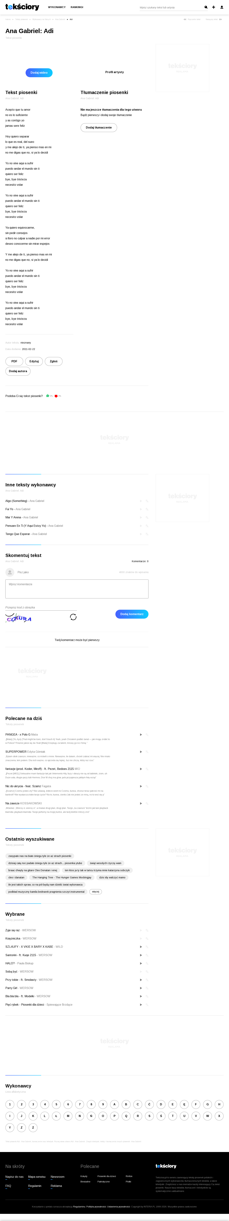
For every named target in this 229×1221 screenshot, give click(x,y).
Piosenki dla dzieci (107, 1176)
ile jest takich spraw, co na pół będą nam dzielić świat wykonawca (45, 884)
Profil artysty (114, 72)
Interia (8, 19)
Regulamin (34, 1185)
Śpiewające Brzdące (58, 1004)
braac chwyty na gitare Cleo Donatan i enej (32, 870)
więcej (95, 891)
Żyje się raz (12, 930)
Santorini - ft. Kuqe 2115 (21, 955)
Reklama (56, 1185)
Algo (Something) (16, 500)
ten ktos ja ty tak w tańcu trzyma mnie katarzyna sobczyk (97, 870)
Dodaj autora (18, 371)
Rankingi (77, 7)
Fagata (46, 786)
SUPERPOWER (15, 751)
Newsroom (57, 1176)
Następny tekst (214, 19)
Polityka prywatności (96, 1206)
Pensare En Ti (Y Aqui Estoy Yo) (25, 525)
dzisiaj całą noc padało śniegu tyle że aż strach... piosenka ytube (45, 863)
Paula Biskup (24, 963)
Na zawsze (12, 803)
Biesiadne (85, 1181)
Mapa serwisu (36, 1176)
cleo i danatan (16, 877)
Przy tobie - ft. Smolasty (21, 979)
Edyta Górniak (36, 751)
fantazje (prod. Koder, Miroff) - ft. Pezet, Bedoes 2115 (39, 768)
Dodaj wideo (39, 72)
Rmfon (129, 1176)
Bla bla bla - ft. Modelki (20, 996)
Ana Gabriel (60, 19)
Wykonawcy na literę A (41, 19)
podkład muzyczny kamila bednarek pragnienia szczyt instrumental (46, 891)
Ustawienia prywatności (118, 1206)
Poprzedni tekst (192, 19)
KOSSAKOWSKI (31, 803)
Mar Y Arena (13, 517)
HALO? (10, 963)
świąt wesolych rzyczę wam (105, 863)
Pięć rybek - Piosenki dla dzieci (25, 1004)
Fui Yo (9, 509)
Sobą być (11, 971)
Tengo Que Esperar (17, 534)
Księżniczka (13, 938)
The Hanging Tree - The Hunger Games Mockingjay (61, 877)
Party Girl (11, 988)
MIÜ (77, 768)
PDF (14, 361)
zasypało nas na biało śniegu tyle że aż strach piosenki (39, 856)
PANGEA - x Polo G (17, 734)
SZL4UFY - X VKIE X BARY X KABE (29, 946)
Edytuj (34, 361)
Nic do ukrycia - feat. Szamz (23, 786)
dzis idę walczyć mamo (112, 877)
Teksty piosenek (21, 19)
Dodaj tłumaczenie (99, 127)
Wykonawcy (57, 7)
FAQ (8, 1185)
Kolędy (84, 1176)
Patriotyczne (104, 1181)
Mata (34, 734)
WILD (58, 946)
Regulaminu (79, 1206)
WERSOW (28, 930)
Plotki (128, 1181)
